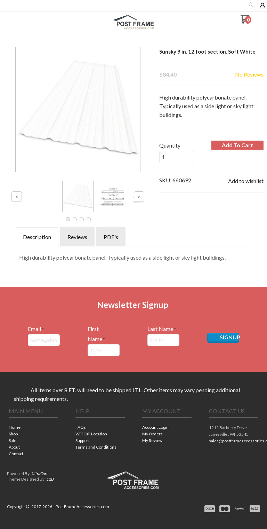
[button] (15, 22)
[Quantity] (176, 157)
